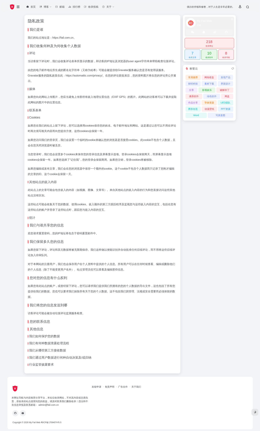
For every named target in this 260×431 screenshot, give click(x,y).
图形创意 (193, 109)
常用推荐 (193, 77)
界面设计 (225, 83)
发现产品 (225, 77)
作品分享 (193, 102)
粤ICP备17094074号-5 (51, 422)
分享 (191, 90)
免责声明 (109, 386)
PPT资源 (225, 109)
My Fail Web (34, 422)
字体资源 (209, 102)
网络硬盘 (209, 77)
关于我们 (136, 386)
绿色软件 (212, 96)
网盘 (227, 96)
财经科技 (193, 83)
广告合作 (123, 386)
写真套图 (220, 115)
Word (196, 115)
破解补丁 (224, 90)
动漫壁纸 (209, 109)
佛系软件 (194, 96)
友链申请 (96, 386)
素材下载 (209, 83)
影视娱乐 (207, 90)
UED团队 (226, 102)
